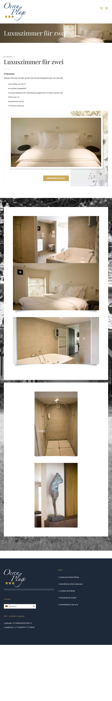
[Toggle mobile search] (101, 8)
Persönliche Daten (67, 598)
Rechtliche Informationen (71, 584)
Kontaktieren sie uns (68, 605)
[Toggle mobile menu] (106, 8)
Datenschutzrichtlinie (69, 577)
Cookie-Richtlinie (67, 591)
